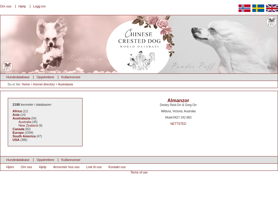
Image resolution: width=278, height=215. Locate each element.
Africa (17, 111)
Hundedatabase (18, 77)
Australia (25, 122)
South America (24, 136)
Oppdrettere (45, 77)
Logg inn (39, 6)
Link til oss (94, 167)
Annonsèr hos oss (66, 167)
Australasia (65, 84)
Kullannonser (70, 77)
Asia (16, 114)
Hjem (10, 167)
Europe (18, 132)
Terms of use (138, 172)
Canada (19, 129)
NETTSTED (178, 123)
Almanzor (178, 100)
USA (16, 140)
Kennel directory (44, 84)
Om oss (5, 6)
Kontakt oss (117, 167)
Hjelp (22, 6)
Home (26, 84)
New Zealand (28, 125)
